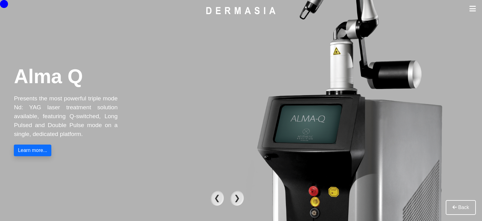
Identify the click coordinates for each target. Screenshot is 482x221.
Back (460, 207)
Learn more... (32, 150)
